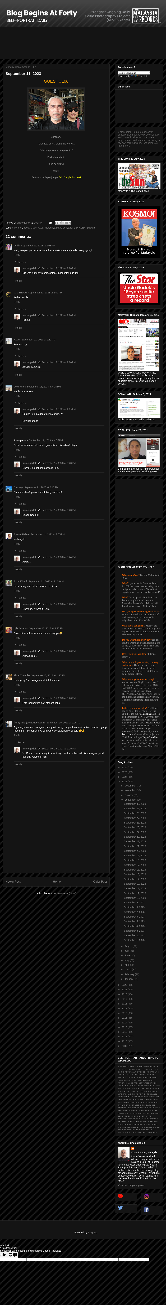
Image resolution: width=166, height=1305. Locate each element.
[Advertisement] (56, 846)
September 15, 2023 (135, 874)
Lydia (17, 245)
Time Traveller (22, 675)
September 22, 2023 (135, 841)
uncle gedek (29, 268)
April (127, 965)
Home (57, 881)
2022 (125, 984)
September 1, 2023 (134, 940)
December (130, 785)
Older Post (100, 881)
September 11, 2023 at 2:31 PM (38, 339)
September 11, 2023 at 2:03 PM (38, 245)
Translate (139, 76)
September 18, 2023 (135, 860)
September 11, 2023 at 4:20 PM (44, 386)
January (129, 979)
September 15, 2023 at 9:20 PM (59, 268)
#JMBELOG (20, 292)
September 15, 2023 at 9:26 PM (59, 651)
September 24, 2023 (135, 832)
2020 (125, 994)
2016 (125, 1013)
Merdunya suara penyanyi (59, 227)
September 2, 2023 (134, 935)
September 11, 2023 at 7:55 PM (48, 534)
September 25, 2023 (135, 822)
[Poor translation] (12, 1255)
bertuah (18, 227)
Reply (17, 255)
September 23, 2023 (135, 836)
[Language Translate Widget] (134, 73)
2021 (125, 989)
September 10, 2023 (135, 898)
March (128, 969)
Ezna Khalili (20, 581)
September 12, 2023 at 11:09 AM (46, 581)
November (130, 790)
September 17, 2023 (135, 865)
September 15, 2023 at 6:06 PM (64, 722)
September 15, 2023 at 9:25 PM (59, 604)
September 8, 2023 (134, 907)
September (130, 799)
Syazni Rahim (22, 534)
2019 (125, 999)
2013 (125, 1027)
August (128, 946)
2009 (125, 1046)
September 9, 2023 (134, 902)
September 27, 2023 (135, 818)
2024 (125, 776)
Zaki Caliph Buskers (84, 227)
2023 (125, 781)
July (127, 950)
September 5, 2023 (134, 921)
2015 (125, 1017)
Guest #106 (37, 227)
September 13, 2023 (135, 883)
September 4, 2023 (134, 926)
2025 (125, 772)
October (129, 795)
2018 (125, 1003)
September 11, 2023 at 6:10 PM (41, 487)
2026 (125, 767)
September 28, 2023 (135, 813)
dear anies (20, 386)
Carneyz (18, 487)
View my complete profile (131, 1185)
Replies (21, 262)
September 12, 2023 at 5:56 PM (46, 628)
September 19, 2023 (135, 855)
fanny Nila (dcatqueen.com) (29, 722)
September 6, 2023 (134, 916)
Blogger (92, 1232)
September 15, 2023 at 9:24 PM (59, 557)
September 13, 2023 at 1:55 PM (48, 675)
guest (26, 227)
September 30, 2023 (135, 803)
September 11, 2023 (135, 893)
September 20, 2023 (135, 851)
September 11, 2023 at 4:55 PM (46, 440)
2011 (125, 1036)
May (127, 960)
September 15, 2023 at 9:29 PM (59, 748)
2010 (125, 1041)
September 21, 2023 (135, 846)
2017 (125, 1008)
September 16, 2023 (135, 869)
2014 (125, 1022)
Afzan (17, 339)
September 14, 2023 (135, 879)
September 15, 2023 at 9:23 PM (59, 409)
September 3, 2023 (134, 930)
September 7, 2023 (134, 912)
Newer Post (13, 881)
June (127, 955)
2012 (125, 1031)
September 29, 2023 (135, 808)
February (129, 974)
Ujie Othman (21, 628)
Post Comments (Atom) (63, 893)
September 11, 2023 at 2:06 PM (45, 292)
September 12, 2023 (135, 888)
